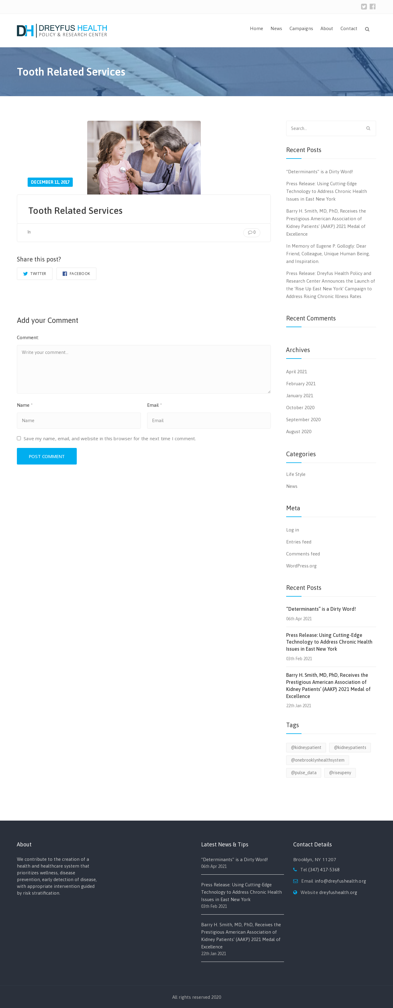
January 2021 (299, 395)
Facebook (76, 273)
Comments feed (303, 553)
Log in (292, 529)
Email (154, 406)
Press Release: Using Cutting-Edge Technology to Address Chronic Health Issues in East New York (326, 191)
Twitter (34, 273)
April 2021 (296, 371)
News (276, 28)
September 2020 (303, 419)
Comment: (28, 337)
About (327, 28)
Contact (348, 28)
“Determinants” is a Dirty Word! (319, 171)
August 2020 (298, 431)
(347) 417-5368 (324, 869)
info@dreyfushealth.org (340, 881)
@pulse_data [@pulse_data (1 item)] (304, 772)
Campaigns (301, 28)
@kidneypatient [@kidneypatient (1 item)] (306, 747)
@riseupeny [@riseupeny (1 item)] (340, 772)
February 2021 (301, 383)
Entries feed (298, 541)
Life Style (295, 474)
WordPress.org (301, 565)
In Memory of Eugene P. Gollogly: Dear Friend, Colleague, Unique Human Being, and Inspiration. (328, 253)
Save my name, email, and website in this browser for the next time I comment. (110, 440)
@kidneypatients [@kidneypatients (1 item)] (350, 747)
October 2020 (300, 407)
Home (256, 28)
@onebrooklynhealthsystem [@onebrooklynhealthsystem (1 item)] (317, 760)
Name (25, 406)
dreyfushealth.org (338, 892)
